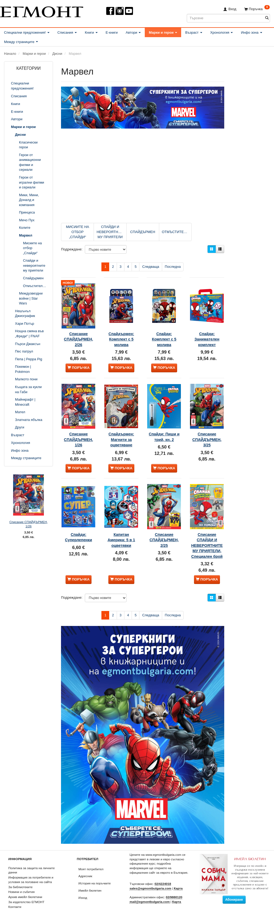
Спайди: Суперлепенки (78, 514)
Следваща (150, 267)
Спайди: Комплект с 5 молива (164, 330)
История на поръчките (94, 872)
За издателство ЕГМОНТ (26, 891)
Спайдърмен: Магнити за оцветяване (121, 423)
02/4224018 (163, 873)
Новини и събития (21, 881)
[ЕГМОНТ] (41, 11)
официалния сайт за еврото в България (158, 861)
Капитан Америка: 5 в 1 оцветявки (121, 516)
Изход (82, 886)
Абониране (234, 889)
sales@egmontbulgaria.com (150, 877)
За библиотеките (20, 875)
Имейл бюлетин (89, 879)
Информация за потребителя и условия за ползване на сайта (30, 869)
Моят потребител (90, 858)
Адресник (85, 865)
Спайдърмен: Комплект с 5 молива (121, 330)
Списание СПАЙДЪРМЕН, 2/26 (78, 330)
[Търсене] (267, 18)
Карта (178, 877)
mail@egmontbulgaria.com (150, 890)
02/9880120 (174, 886)
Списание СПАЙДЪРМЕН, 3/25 (207, 423)
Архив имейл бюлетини (25, 886)
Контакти (14, 895)
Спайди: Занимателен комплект (207, 330)
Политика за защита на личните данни (31, 859)
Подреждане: (71, 249)
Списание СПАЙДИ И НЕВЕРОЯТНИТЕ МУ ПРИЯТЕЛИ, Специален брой (207, 527)
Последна (173, 267)
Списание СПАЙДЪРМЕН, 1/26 (28, 524)
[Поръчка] (257, 9)
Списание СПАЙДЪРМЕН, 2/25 (164, 516)
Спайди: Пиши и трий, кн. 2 (164, 423)
